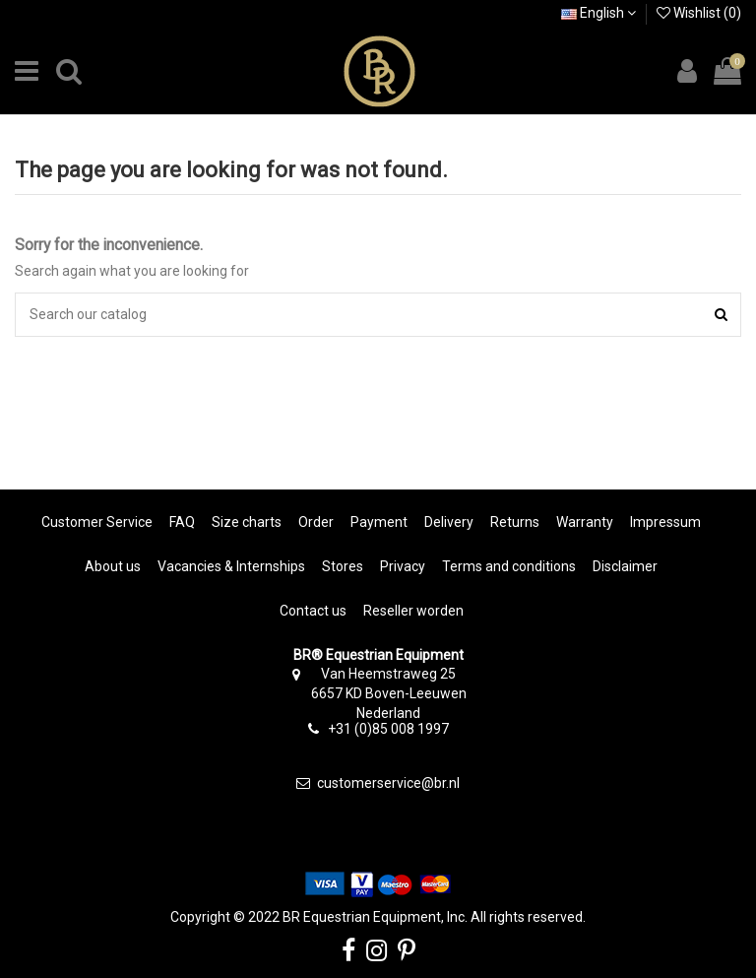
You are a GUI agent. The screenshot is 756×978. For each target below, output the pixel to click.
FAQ (182, 522)
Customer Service (97, 522)
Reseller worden (413, 611)
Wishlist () (699, 13)
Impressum (665, 522)
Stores (342, 566)
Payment (379, 522)
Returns (514, 522)
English (598, 13)
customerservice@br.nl (388, 783)
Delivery (448, 522)
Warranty (584, 522)
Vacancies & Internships (231, 566)
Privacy (402, 566)
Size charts (247, 522)
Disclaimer (625, 566)
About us (113, 566)
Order (316, 522)
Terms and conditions (509, 566)
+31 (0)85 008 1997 (388, 729)
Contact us (313, 611)
